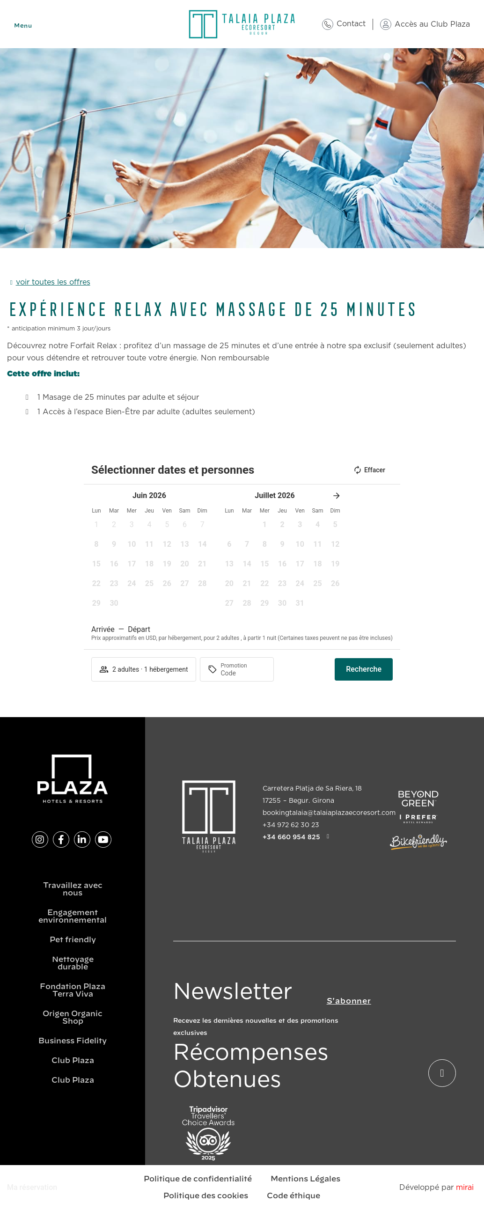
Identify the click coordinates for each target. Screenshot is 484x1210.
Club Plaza (72, 1060)
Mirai (465, 1187)
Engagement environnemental (72, 916)
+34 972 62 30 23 (291, 825)
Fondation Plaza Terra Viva (72, 990)
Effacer (369, 470)
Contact (351, 24)
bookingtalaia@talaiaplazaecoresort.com (329, 813)
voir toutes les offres (53, 282)
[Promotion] (243, 673)
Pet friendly (73, 940)
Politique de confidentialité (198, 1179)
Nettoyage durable (73, 963)
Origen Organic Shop (73, 1017)
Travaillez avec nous (73, 889)
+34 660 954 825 (291, 837)
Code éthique (293, 1196)
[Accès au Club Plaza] (385, 24)
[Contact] (327, 24)
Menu (23, 26)
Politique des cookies (205, 1196)
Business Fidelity (72, 1041)
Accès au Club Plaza (432, 24)
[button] (96, 527)
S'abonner (349, 1001)
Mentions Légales (305, 1179)
